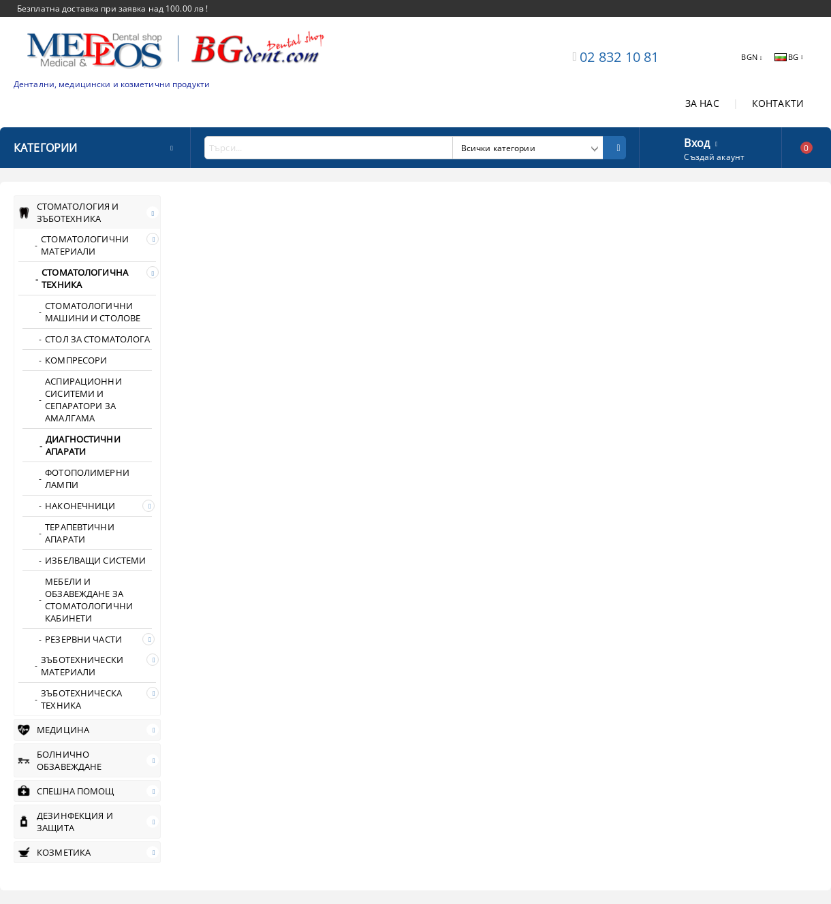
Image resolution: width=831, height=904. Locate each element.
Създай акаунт (714, 157)
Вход (697, 141)
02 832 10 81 (619, 57)
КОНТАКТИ (778, 103)
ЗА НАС (702, 103)
